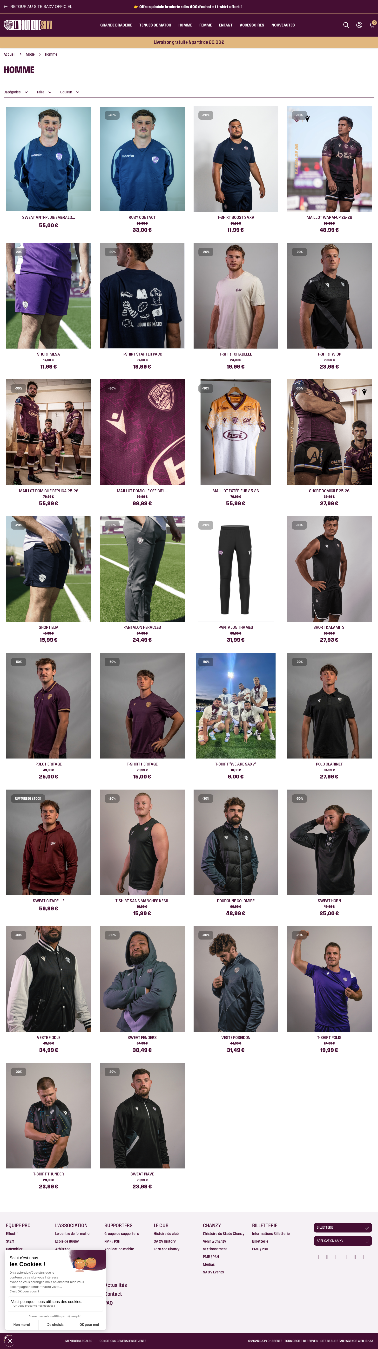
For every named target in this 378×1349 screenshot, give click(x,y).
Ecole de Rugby (67, 1241)
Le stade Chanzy (167, 1249)
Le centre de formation (73, 1234)
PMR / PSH (112, 1241)
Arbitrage (62, 1249)
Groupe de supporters (121, 1234)
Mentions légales (78, 1341)
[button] (38, 7)
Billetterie (260, 1241)
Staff (10, 1241)
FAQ (108, 1303)
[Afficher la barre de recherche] (346, 25)
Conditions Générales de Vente (123, 1341)
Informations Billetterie (271, 1234)
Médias (209, 1264)
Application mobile (119, 1249)
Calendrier (14, 1249)
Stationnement (215, 1249)
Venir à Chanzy (214, 1241)
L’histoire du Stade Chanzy (223, 1234)
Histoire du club (166, 1234)
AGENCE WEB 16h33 (359, 1341)
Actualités (115, 1285)
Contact (113, 1294)
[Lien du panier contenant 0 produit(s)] (371, 25)
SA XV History (165, 1241)
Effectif (12, 1234)
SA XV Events (213, 1272)
